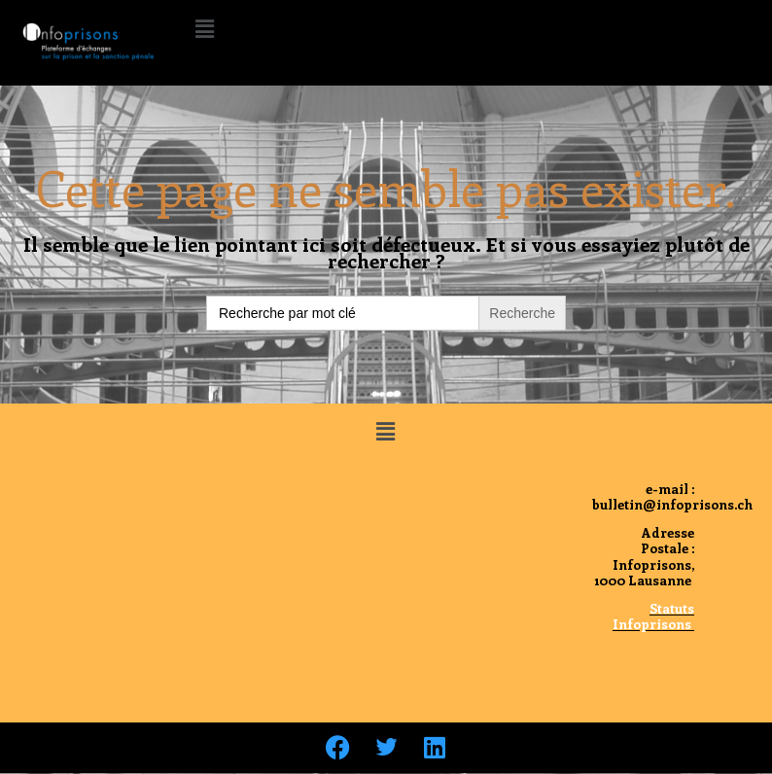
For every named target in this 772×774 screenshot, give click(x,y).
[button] (204, 28)
